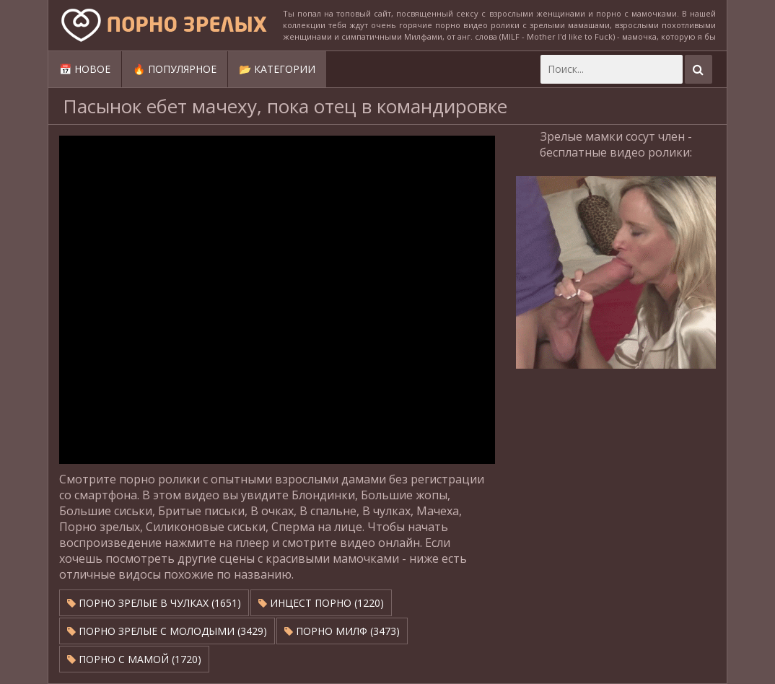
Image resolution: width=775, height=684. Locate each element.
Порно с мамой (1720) (134, 659)
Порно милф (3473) (342, 631)
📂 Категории (277, 69)
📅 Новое (84, 69)
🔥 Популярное (174, 69)
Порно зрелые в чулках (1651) (154, 603)
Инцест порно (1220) (321, 603)
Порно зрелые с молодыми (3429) (167, 631)
